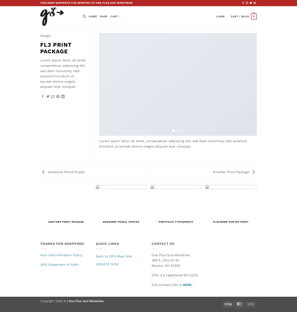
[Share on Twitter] (48, 97)
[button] (220, 16)
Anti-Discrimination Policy (61, 255)
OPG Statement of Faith (59, 265)
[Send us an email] (254, 3)
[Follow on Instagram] (247, 3)
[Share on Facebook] (42, 97)
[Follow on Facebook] (243, 3)
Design (45, 36)
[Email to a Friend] (52, 97)
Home (93, 16)
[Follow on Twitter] (251, 3)
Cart (115, 16)
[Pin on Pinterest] (57, 97)
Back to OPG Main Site (114, 256)
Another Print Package (234, 172)
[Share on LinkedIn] (63, 97)
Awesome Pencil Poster (63, 172)
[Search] (84, 16)
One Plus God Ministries (86, 301)
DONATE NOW (107, 264)
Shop (103, 16)
